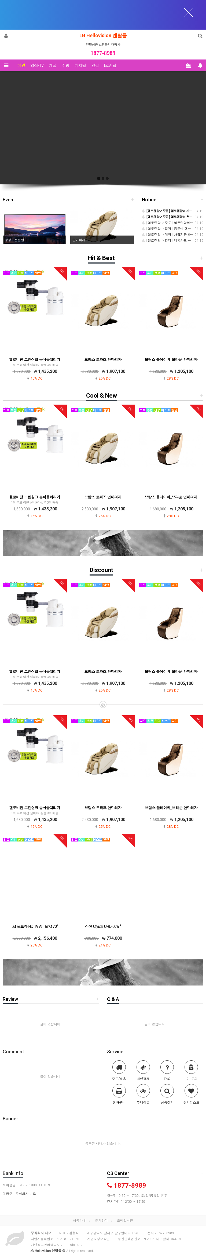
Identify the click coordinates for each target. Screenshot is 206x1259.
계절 (52, 65)
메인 (21, 65)
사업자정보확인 (98, 1238)
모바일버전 (125, 1220)
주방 (65, 65)
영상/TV (36, 65)
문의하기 (101, 1220)
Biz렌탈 (110, 65)
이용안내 (79, 1220)
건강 (95, 65)
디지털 (80, 65)
